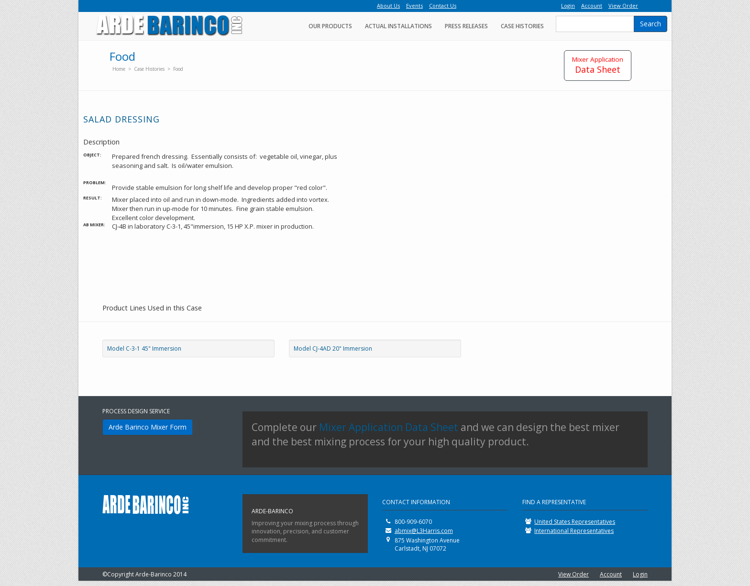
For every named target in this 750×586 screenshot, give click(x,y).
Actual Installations (398, 26)
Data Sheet (597, 65)
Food (178, 69)
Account (611, 574)
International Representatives (574, 531)
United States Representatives (574, 522)
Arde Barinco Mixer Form (148, 426)
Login (640, 574)
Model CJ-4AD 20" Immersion (333, 348)
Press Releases (466, 26)
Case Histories (522, 26)
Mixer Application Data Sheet (388, 427)
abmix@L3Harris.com (424, 531)
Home (118, 69)
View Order (573, 574)
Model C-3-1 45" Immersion (144, 348)
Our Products (330, 26)
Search (650, 23)
